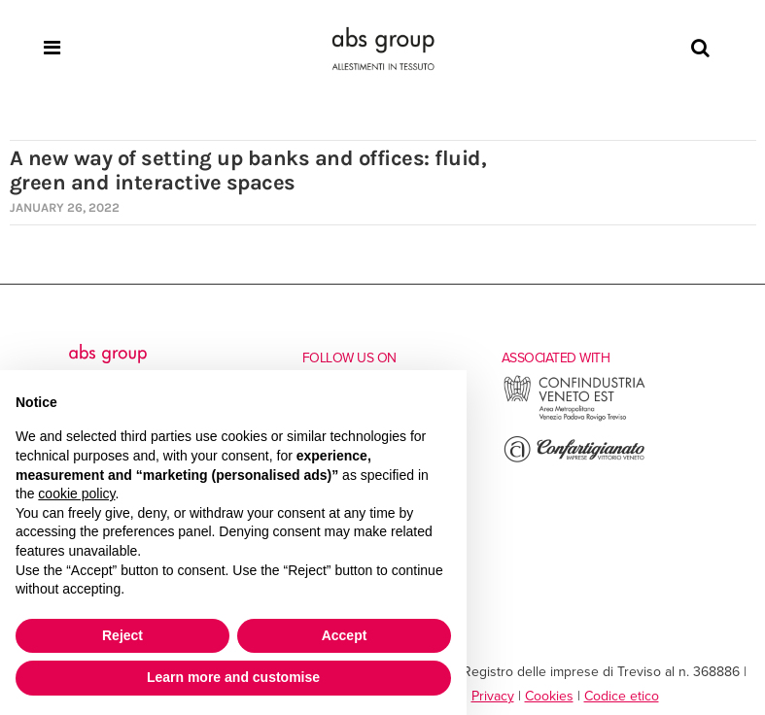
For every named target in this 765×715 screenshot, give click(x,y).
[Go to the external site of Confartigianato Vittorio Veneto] (574, 460)
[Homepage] (383, 48)
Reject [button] (122, 635)
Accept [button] (344, 635)
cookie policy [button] (76, 493)
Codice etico (621, 696)
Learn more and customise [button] (233, 677)
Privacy (492, 696)
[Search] (700, 48)
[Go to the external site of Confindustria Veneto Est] (574, 418)
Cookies (549, 696)
